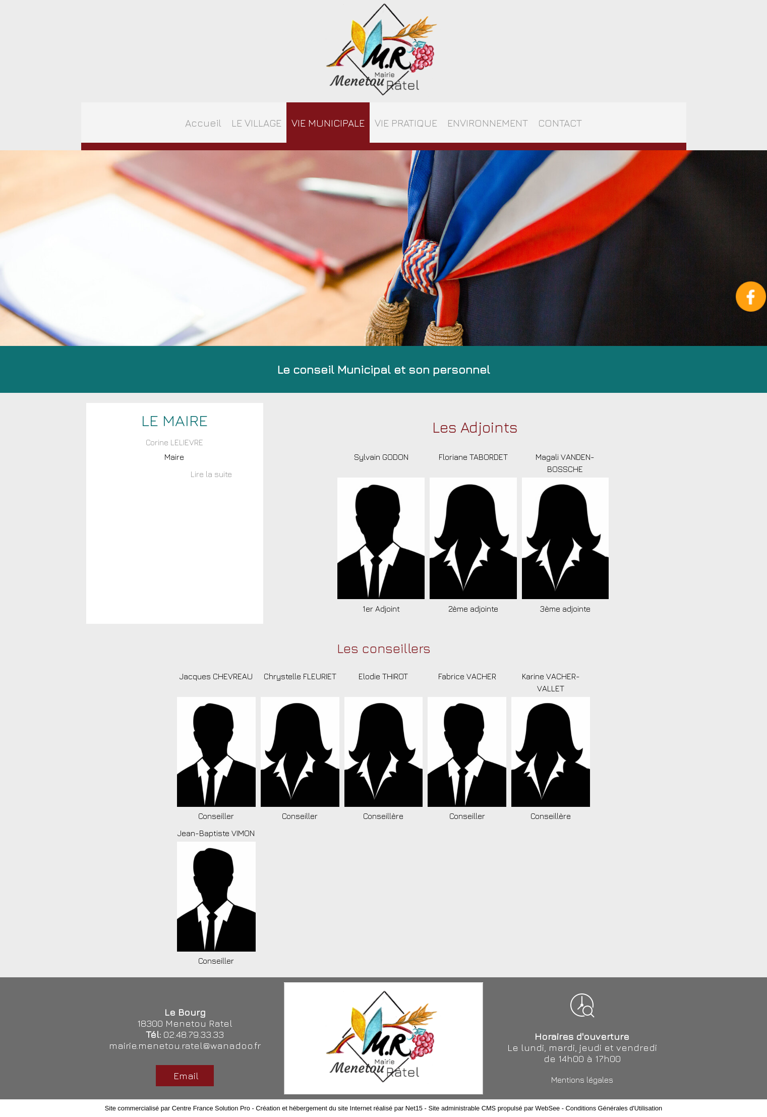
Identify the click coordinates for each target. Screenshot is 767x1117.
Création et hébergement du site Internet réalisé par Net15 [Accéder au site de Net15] (339, 1108)
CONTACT (560, 123)
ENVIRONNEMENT (487, 123)
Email (185, 1075)
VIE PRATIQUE (406, 123)
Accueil (203, 123)
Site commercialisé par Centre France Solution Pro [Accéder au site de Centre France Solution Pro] (177, 1108)
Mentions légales (582, 1079)
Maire (174, 456)
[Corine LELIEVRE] (175, 443)
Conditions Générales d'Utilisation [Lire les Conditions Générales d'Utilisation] (614, 1108)
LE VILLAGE (256, 123)
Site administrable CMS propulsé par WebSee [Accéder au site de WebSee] (494, 1108)
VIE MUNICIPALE (328, 123)
